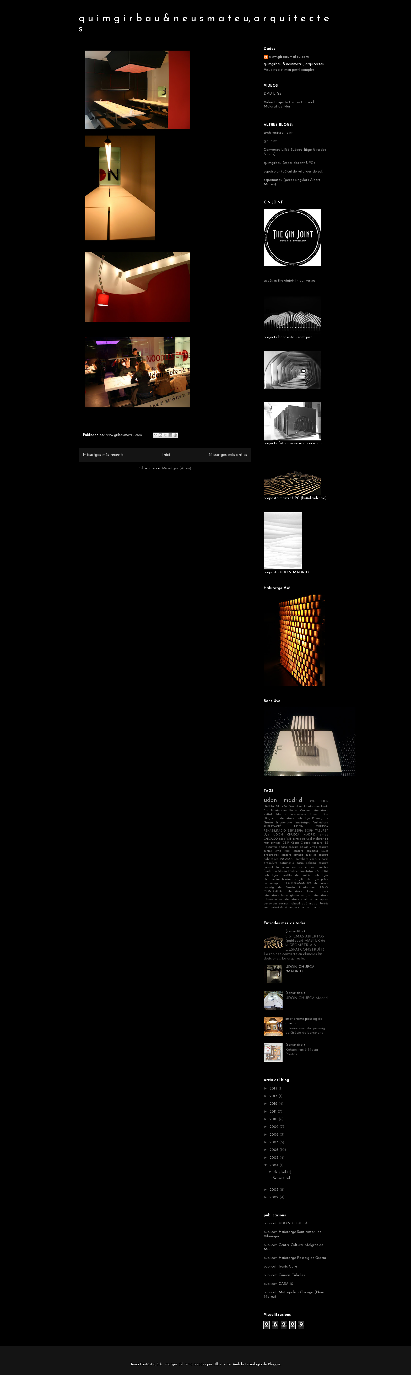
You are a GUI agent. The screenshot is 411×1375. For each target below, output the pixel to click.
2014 (273, 1089)
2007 (274, 1142)
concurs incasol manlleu (310, 867)
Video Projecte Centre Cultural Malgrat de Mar (289, 104)
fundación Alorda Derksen (281, 871)
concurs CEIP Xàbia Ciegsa (290, 843)
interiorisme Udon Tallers (307, 891)
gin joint (270, 141)
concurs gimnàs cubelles (298, 855)
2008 (274, 1135)
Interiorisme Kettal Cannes (290, 810)
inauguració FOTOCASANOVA (290, 883)
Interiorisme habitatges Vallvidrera (302, 822)
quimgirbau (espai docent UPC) (289, 163)
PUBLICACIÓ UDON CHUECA (296, 826)
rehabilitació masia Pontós (309, 903)
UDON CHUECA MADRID (294, 834)
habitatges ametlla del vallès (287, 875)
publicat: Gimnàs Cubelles (284, 1275)
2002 (274, 1197)
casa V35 (285, 839)
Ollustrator (222, 1364)
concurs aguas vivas (303, 847)
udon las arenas (309, 907)
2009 (274, 1127)
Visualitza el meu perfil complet (289, 70)
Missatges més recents (103, 455)
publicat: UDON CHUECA (286, 1223)
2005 (274, 1158)
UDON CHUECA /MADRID (300, 969)
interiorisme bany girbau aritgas (287, 895)
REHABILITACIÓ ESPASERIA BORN (288, 830)
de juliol (280, 1172)
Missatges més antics (228, 455)
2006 (274, 1150)
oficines (284, 903)
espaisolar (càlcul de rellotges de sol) (293, 172)
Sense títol (281, 1178)
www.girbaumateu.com (289, 57)
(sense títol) (295, 931)
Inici (166, 455)
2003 (274, 1190)
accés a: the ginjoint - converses (289, 281)
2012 (273, 1104)
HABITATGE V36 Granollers (283, 806)
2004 (274, 1165)
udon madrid (283, 800)
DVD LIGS (273, 94)
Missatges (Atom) (176, 468)
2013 (273, 1096)
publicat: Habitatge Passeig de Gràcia (295, 1258)
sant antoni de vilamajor (280, 907)
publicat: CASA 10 (278, 1284)
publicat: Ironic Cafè (280, 1267)
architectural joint (278, 133)
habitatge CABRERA (314, 871)
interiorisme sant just (298, 899)
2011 (273, 1112)
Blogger (274, 1364)
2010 (274, 1119)
